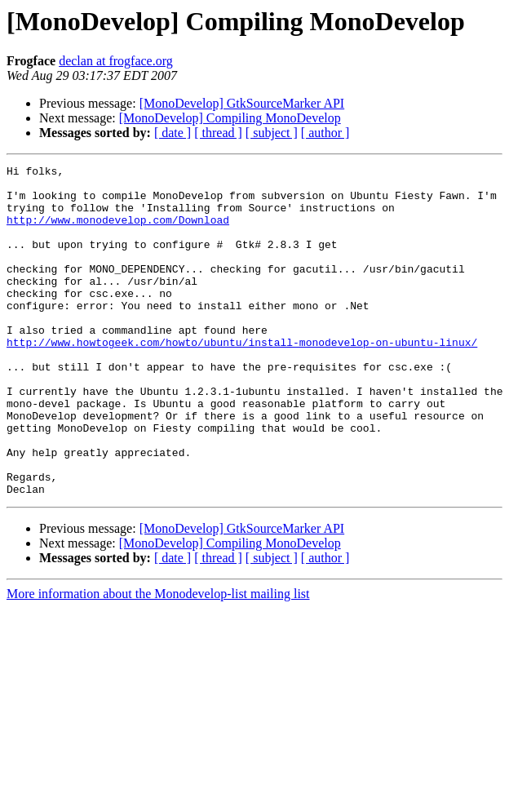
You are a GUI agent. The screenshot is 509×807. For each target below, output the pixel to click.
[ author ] (325, 133)
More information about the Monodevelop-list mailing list (158, 660)
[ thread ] (218, 133)
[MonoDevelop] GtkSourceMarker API (242, 103)
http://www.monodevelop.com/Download (118, 231)
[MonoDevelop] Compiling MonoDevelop (230, 118)
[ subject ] (272, 133)
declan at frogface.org (116, 61)
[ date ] (172, 133)
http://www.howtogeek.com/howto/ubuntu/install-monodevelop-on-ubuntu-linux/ (242, 378)
